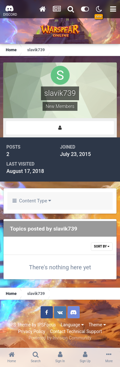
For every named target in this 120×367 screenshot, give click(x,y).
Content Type (31, 201)
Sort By (101, 246)
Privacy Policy (31, 331)
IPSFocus (46, 324)
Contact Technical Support (76, 331)
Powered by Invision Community (59, 337)
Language (72, 324)
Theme (97, 324)
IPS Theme (19, 324)
